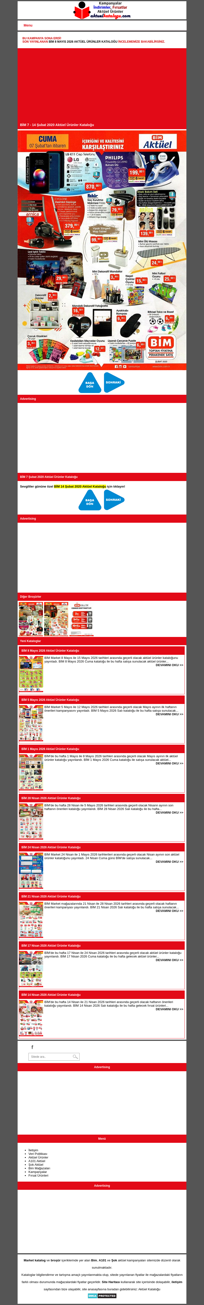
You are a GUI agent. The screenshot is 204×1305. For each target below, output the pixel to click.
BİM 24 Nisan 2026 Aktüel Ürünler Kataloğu (51, 847)
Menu (28, 25)
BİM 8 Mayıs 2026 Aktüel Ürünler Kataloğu (83, 41)
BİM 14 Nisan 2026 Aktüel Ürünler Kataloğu (51, 995)
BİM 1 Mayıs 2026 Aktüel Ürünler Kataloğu (50, 749)
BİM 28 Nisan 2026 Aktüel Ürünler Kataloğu (51, 798)
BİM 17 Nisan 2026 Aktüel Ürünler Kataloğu (51, 945)
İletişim (33, 1150)
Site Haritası (111, 1282)
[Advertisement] (102, 86)
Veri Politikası (37, 1154)
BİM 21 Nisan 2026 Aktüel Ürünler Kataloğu (51, 896)
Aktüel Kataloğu (149, 1289)
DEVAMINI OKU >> (169, 665)
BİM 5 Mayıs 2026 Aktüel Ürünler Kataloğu (50, 700)
